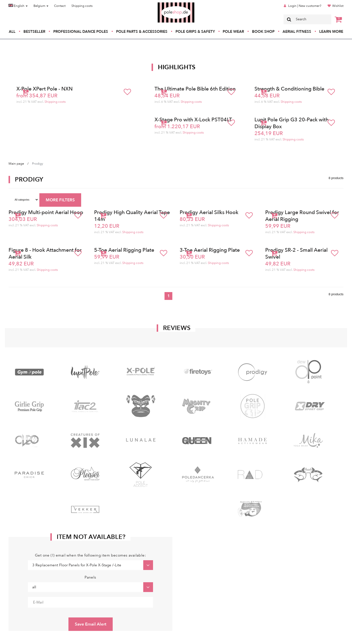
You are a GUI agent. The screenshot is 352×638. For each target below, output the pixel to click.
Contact (60, 6)
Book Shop (263, 31)
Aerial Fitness (297, 31)
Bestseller (34, 31)
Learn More (331, 31)
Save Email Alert (90, 624)
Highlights (177, 67)
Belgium (40, 6)
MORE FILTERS (60, 200)
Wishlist (337, 6)
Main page (16, 163)
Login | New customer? (304, 6)
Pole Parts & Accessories (141, 31)
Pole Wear (233, 31)
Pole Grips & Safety (195, 31)
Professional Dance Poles (80, 31)
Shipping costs (82, 6)
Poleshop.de (164, 4)
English (18, 6)
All (12, 31)
